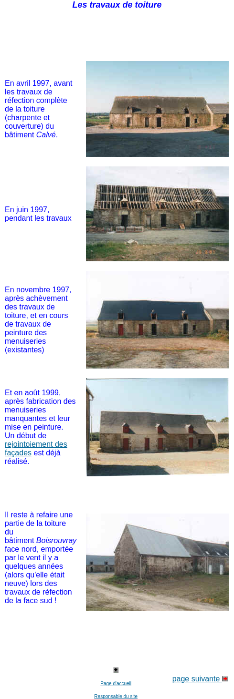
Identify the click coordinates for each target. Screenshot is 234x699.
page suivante (200, 679)
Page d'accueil (115, 683)
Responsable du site (116, 696)
